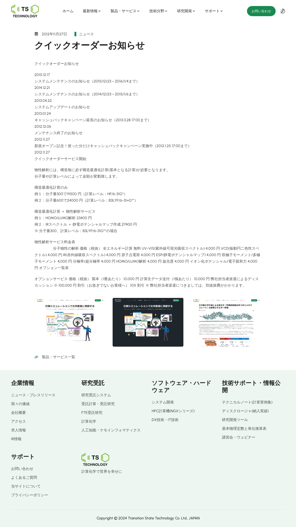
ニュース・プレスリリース (33, 395)
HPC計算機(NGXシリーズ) (173, 411)
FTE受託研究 (91, 412)
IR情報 (16, 439)
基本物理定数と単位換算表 (244, 428)
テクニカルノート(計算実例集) (247, 402)
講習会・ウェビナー (238, 437)
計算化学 (88, 421)
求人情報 (18, 430)
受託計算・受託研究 (98, 404)
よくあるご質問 (24, 477)
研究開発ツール (235, 420)
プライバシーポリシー (29, 495)
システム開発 (163, 402)
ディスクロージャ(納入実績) (245, 411)
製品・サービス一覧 (58, 357)
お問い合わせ (261, 11)
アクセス (18, 421)
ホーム (68, 11)
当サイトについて (26, 486)
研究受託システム (96, 395)
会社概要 (18, 412)
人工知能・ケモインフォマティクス (111, 430)
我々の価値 (20, 404)
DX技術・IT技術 (165, 420)
